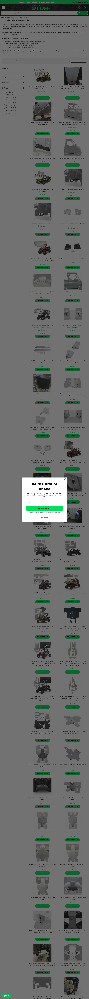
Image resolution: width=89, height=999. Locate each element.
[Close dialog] (64, 479)
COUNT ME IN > (44, 508)
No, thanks (45, 518)
